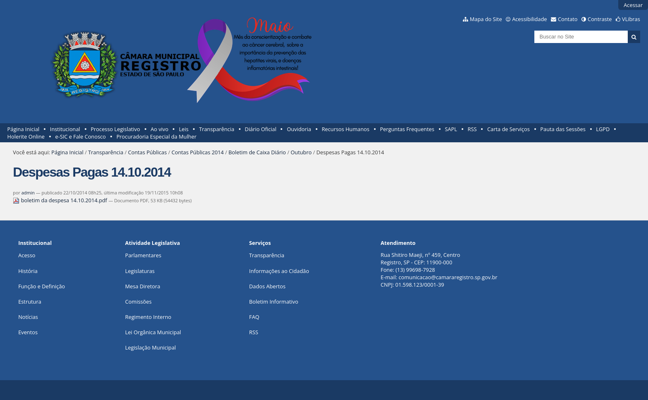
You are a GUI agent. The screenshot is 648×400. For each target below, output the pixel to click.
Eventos (28, 332)
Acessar (633, 5)
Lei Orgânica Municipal (153, 332)
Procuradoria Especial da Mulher (157, 136)
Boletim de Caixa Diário (257, 152)
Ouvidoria (299, 129)
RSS (472, 129)
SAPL (451, 129)
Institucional (65, 129)
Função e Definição (41, 286)
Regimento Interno (148, 317)
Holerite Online (26, 136)
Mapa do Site (486, 19)
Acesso (26, 255)
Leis (183, 129)
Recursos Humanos (345, 129)
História (28, 271)
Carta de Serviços (508, 129)
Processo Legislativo (115, 129)
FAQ (254, 317)
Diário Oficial (260, 129)
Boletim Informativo (273, 301)
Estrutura (29, 301)
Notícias (28, 317)
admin (28, 192)
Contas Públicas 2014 (198, 152)
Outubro (301, 152)
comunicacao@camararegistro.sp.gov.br (447, 277)
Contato (568, 19)
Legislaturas (140, 271)
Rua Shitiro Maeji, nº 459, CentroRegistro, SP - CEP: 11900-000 (420, 258)
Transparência (216, 129)
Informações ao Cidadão (279, 271)
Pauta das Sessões (562, 129)
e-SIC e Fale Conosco (80, 136)
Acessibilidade (529, 19)
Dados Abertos (267, 286)
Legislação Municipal (150, 347)
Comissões (138, 301)
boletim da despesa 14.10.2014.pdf (60, 200)
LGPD (603, 129)
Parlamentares (143, 255)
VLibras (631, 19)
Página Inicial (23, 129)
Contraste (600, 19)
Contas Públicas (147, 152)
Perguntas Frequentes (407, 129)
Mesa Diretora (142, 286)
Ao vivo (160, 129)
